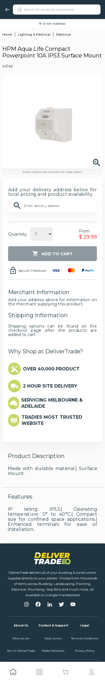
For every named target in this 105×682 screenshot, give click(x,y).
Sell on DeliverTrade (21, 651)
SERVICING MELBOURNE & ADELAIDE (52, 403)
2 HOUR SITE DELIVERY (50, 386)
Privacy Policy (84, 651)
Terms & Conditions (84, 638)
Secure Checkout (32, 270)
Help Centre (53, 638)
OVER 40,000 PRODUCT (51, 369)
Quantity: (17, 234)
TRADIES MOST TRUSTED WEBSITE (52, 420)
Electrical (63, 34)
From (84, 231)
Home (7, 34)
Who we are (21, 638)
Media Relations (53, 651)
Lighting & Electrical (34, 34)
